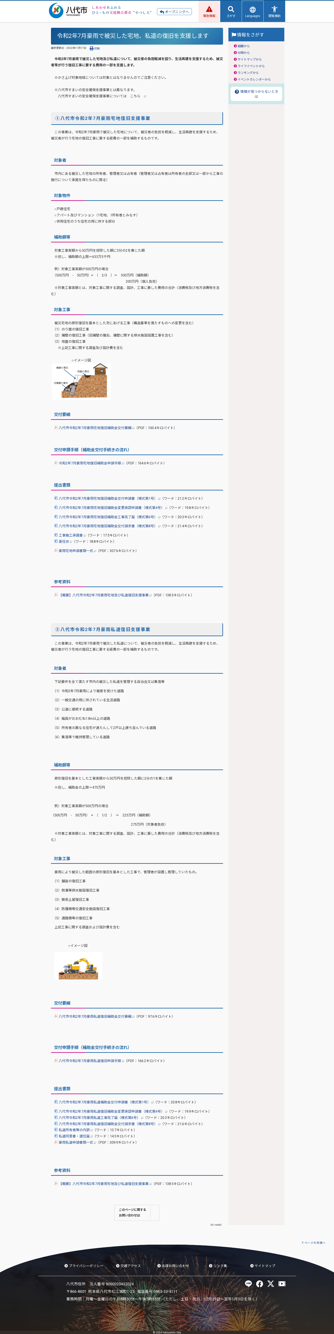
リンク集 (218, 1266)
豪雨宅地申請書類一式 (75, 551)
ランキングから (248, 73)
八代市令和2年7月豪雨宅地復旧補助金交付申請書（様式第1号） (107, 498)
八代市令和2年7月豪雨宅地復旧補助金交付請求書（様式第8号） (107, 526)
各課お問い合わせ (173, 1266)
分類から (244, 53)
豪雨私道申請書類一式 (75, 1142)
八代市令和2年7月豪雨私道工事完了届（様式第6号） (98, 1118)
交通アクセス (128, 1266)
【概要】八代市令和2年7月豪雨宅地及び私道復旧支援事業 (103, 595)
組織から (244, 46)
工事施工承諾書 (70, 535)
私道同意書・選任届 (73, 1136)
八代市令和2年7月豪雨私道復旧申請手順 (89, 1061)
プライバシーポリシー (84, 1266)
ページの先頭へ (315, 1242)
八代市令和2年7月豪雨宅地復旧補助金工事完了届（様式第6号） (107, 517)
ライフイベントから (251, 66)
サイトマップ (262, 1266)
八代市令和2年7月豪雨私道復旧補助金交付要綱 (94, 1016)
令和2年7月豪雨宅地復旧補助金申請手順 (89, 463)
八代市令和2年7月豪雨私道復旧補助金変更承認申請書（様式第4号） (110, 1111)
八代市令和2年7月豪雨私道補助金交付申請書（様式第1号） (104, 1102)
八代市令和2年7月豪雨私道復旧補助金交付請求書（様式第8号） (107, 1124)
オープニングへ (174, 12)
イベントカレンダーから (254, 79)
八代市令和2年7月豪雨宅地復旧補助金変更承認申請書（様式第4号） (110, 508)
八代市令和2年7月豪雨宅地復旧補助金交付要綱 (94, 428)
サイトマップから (250, 59)
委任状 (63, 542)
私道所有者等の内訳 (73, 1130)
